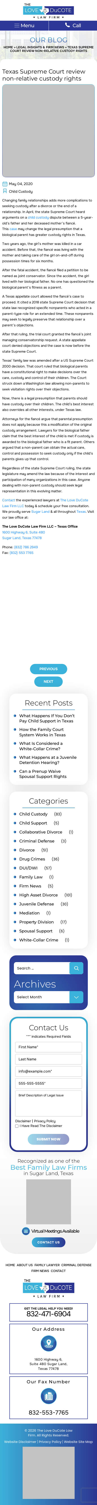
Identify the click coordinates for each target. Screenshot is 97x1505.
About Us (25, 1265)
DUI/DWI (28, 868)
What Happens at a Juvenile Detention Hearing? (48, 760)
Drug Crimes (32, 859)
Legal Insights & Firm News (40, 47)
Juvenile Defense (36, 904)
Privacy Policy (45, 1121)
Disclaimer (23, 1121)
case (13, 229)
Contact (8, 500)
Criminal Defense (36, 841)
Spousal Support (35, 931)
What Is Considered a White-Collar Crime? (41, 746)
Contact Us (48, 1242)
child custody (38, 217)
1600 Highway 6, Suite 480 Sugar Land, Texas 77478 (49, 1364)
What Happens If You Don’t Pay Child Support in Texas (47, 718)
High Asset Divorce (38, 895)
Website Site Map (78, 1441)
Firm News (30, 886)
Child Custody (21, 191)
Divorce (27, 850)
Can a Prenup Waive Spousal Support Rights (43, 774)
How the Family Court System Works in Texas (42, 732)
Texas (81, 511)
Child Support (33, 823)
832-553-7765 (49, 1412)
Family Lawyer (47, 1265)
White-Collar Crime (38, 940)
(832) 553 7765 (21, 553)
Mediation (29, 913)
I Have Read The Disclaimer (41, 1126)
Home (8, 47)
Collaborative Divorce (40, 832)
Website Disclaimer (20, 1441)
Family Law (31, 877)
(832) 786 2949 (26, 547)
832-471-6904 (48, 1314)
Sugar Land (40, 511)
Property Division (36, 922)
